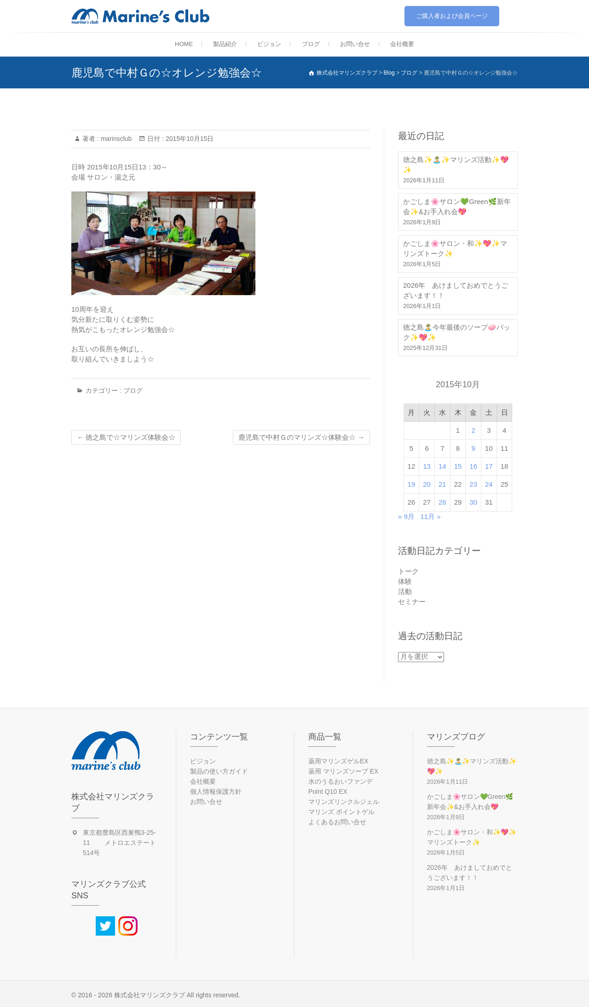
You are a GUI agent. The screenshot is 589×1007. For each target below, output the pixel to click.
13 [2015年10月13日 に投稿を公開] (427, 466)
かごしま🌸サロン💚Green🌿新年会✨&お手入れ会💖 (457, 206)
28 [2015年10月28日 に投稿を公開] (442, 502)
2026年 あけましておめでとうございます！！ (455, 290)
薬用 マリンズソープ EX (343, 771)
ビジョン (269, 44)
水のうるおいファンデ (340, 781)
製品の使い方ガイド (219, 771)
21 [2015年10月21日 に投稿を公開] (442, 484)
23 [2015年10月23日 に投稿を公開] (473, 484)
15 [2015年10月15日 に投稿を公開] (458, 466)
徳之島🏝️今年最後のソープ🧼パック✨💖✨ (456, 332)
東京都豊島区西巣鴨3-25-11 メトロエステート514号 (119, 842)
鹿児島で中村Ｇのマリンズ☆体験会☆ (301, 437)
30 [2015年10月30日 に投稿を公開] (473, 502)
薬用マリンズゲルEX (338, 761)
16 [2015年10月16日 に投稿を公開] (473, 466)
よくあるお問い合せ (337, 822)
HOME (184, 44)
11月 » (430, 516)
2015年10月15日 (189, 138)
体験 (405, 581)
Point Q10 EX (327, 791)
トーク (408, 571)
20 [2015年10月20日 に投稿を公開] (427, 484)
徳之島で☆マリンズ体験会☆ (126, 437)
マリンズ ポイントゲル (341, 811)
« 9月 (406, 516)
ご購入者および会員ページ (452, 15)
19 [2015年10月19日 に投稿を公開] (412, 484)
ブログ (311, 44)
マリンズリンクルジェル (343, 801)
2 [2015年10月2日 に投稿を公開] (473, 430)
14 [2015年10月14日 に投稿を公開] (442, 466)
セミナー (412, 601)
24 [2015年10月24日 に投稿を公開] (489, 484)
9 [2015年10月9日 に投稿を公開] (473, 448)
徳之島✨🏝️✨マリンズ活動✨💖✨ (456, 165)
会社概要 (402, 44)
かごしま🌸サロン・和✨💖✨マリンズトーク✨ (455, 248)
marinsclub (115, 138)
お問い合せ (355, 44)
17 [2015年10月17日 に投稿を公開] (489, 466)
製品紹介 (225, 44)
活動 (405, 591)
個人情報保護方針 (216, 791)
